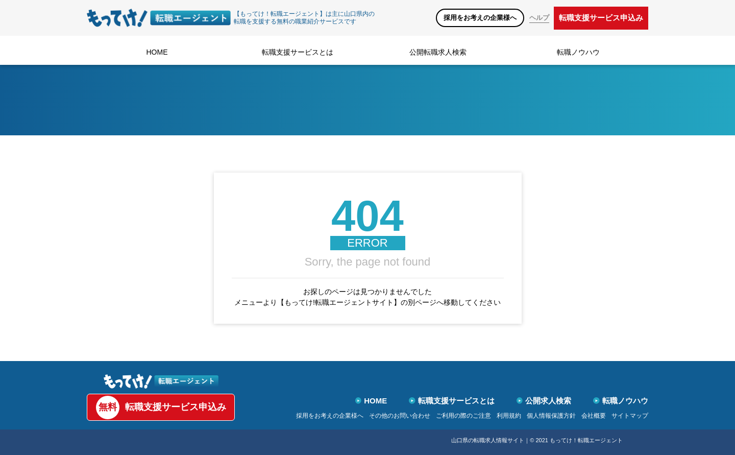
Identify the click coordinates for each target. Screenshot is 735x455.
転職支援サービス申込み (601, 17)
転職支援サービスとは (297, 52)
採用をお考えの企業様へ (480, 17)
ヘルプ (539, 17)
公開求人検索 (544, 400)
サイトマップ (629, 416)
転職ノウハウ (578, 52)
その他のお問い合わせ (399, 416)
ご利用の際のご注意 (463, 416)
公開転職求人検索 (438, 52)
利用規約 (509, 416)
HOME (157, 52)
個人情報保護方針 (551, 416)
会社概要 (593, 416)
